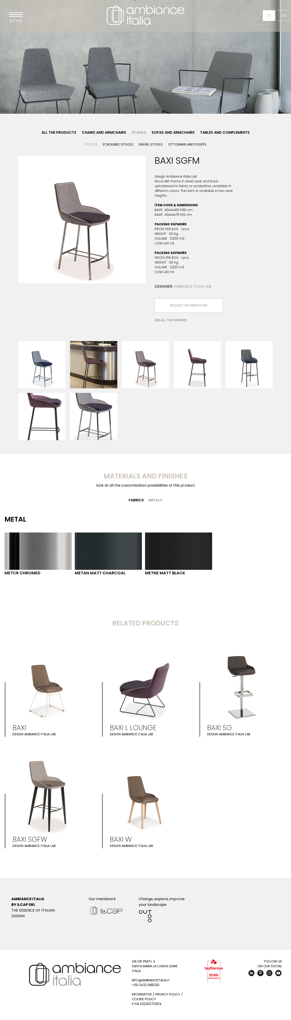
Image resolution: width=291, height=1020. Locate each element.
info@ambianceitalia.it (151, 980)
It (269, 15)
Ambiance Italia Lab (192, 286)
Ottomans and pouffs (187, 144)
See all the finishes (171, 320)
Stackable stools (118, 144)
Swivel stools (151, 144)
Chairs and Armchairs (104, 132)
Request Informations (189, 305)
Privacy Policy (167, 994)
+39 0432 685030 (145, 985)
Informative (142, 994)
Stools (139, 132)
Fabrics (136, 500)
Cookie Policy (144, 999)
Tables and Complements (225, 132)
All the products (59, 132)
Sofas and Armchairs (173, 132)
